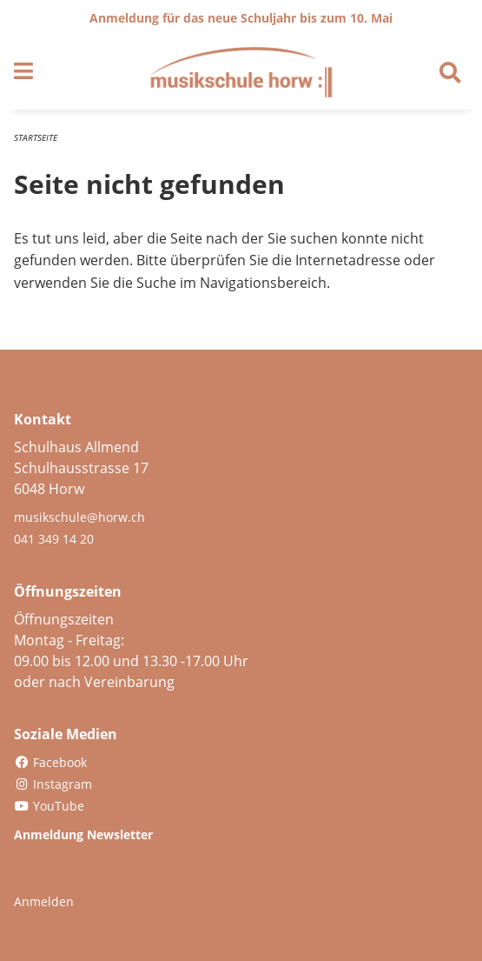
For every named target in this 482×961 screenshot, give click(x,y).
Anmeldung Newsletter (83, 834)
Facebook (50, 762)
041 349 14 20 (54, 539)
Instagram (53, 784)
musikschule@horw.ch (79, 517)
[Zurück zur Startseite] (241, 72)
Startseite (35, 137)
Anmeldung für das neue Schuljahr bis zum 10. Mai (241, 18)
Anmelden (44, 901)
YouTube (49, 805)
